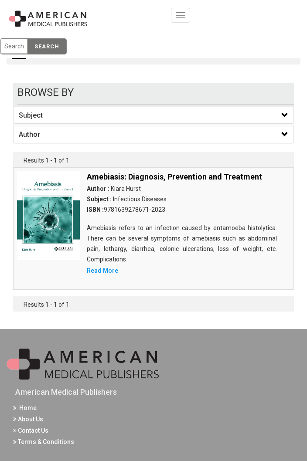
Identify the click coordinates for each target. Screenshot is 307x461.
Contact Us (30, 430)
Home (25, 407)
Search (46, 46)
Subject (31, 115)
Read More (102, 270)
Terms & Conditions (43, 441)
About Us (28, 419)
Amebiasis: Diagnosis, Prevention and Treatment (174, 176)
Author (29, 134)
